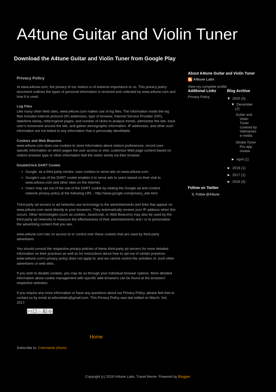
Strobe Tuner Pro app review (246, 146)
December (245, 104)
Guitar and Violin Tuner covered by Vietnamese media (246, 125)
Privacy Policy (199, 97)
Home (96, 337)
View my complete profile (207, 87)
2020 (236, 98)
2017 (236, 175)
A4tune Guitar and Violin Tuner (127, 34)
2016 (236, 182)
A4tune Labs (203, 79)
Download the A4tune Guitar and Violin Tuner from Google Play (95, 58)
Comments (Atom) (52, 348)
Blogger (184, 376)
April (241, 159)
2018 (236, 168)
